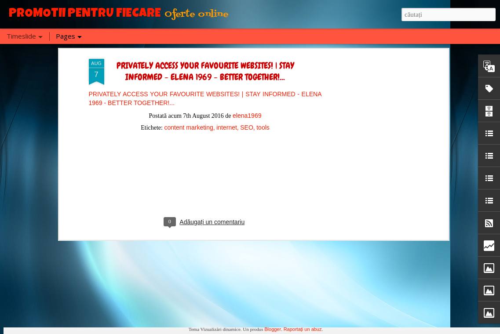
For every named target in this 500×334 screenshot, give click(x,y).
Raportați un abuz (303, 329)
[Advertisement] (205, 91)
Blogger (272, 329)
